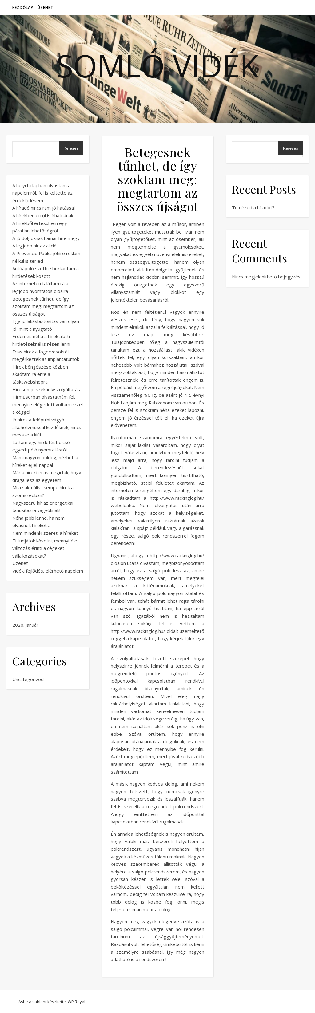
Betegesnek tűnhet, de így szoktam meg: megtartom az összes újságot (43, 306)
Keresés (70, 148)
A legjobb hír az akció (34, 245)
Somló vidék (157, 65)
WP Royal (76, 1001)
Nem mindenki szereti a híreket (45, 533)
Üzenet (45, 7)
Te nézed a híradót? (253, 207)
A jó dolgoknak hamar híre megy (46, 238)
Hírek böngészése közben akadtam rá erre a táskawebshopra (40, 374)
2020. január (25, 625)
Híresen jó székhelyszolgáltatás (46, 389)
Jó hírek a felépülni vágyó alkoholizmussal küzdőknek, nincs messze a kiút (46, 427)
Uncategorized (28, 679)
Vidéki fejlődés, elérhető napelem (47, 571)
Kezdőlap (22, 7)
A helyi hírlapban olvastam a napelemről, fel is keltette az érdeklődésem (42, 192)
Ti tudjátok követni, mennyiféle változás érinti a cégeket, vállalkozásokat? (44, 548)
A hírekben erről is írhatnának (42, 215)
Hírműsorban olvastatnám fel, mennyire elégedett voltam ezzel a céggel (47, 404)
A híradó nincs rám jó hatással (43, 208)
